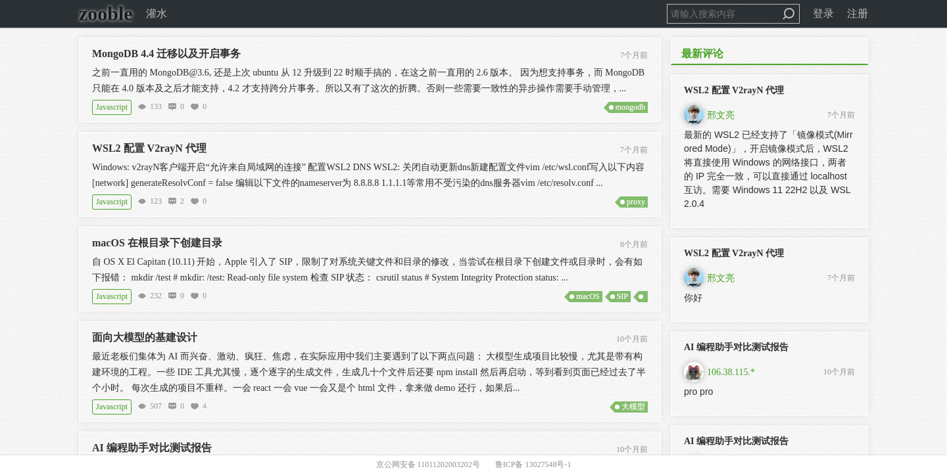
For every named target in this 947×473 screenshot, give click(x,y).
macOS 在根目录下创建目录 (157, 242)
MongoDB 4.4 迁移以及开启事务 (166, 53)
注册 (857, 13)
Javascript (112, 107)
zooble (106, 13)
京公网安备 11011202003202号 (428, 464)
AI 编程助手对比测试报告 (152, 447)
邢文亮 (721, 115)
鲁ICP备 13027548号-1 (533, 464)
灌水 (156, 13)
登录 (823, 13)
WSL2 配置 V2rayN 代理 (149, 148)
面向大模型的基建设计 (144, 337)
